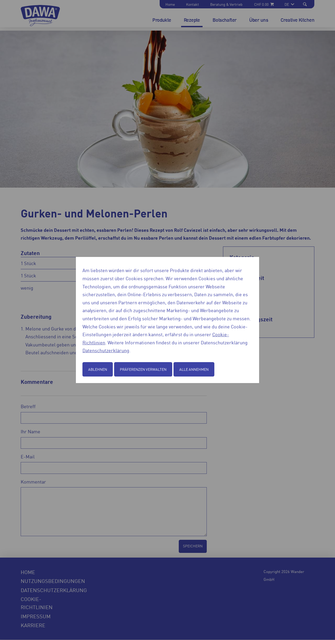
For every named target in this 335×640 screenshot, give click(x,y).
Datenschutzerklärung (105, 350)
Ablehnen (97, 369)
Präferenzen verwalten (143, 369)
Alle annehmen (194, 369)
